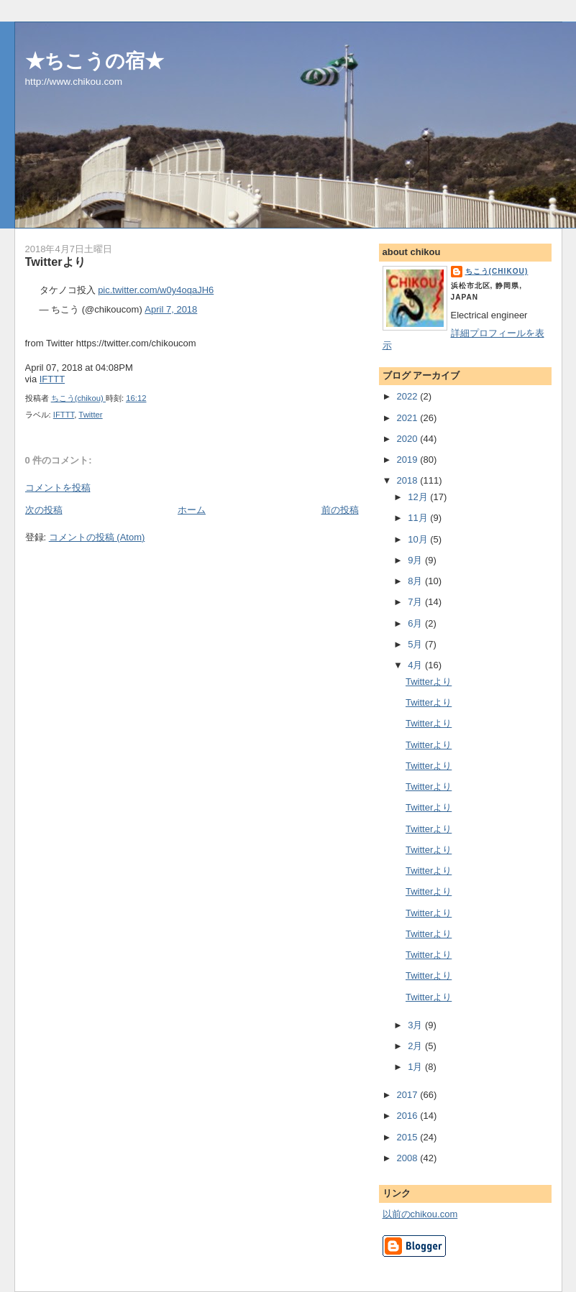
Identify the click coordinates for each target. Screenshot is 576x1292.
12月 (419, 497)
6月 (416, 623)
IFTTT (52, 379)
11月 (419, 517)
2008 (409, 1158)
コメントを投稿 (58, 487)
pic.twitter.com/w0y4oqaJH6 (156, 290)
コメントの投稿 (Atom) (97, 537)
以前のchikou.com (420, 1214)
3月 (416, 1025)
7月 (416, 601)
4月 (416, 665)
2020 (409, 438)
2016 (409, 1115)
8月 (416, 581)
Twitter (90, 414)
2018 (409, 480)
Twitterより (429, 681)
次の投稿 (44, 509)
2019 (409, 459)
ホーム (192, 509)
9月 (416, 560)
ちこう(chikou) (497, 271)
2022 (409, 396)
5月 (416, 644)
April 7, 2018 (171, 309)
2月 (416, 1045)
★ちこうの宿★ (94, 61)
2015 (409, 1137)
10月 (419, 539)
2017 (409, 1094)
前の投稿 (340, 509)
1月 (416, 1066)
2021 (409, 417)
